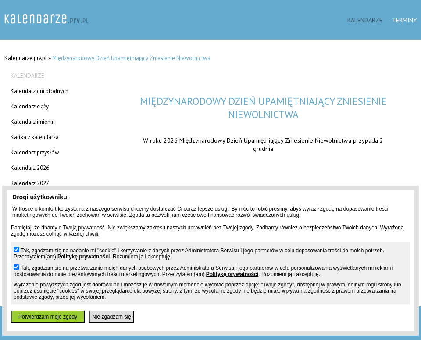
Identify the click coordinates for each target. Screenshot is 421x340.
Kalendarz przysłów (35, 152)
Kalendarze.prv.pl (25, 58)
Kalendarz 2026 (30, 168)
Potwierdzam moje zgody (47, 317)
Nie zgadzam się (111, 317)
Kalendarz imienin (33, 121)
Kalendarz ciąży (30, 106)
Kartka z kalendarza (35, 137)
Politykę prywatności (83, 257)
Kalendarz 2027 (30, 183)
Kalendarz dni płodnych (39, 91)
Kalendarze (364, 20)
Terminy (404, 20)
